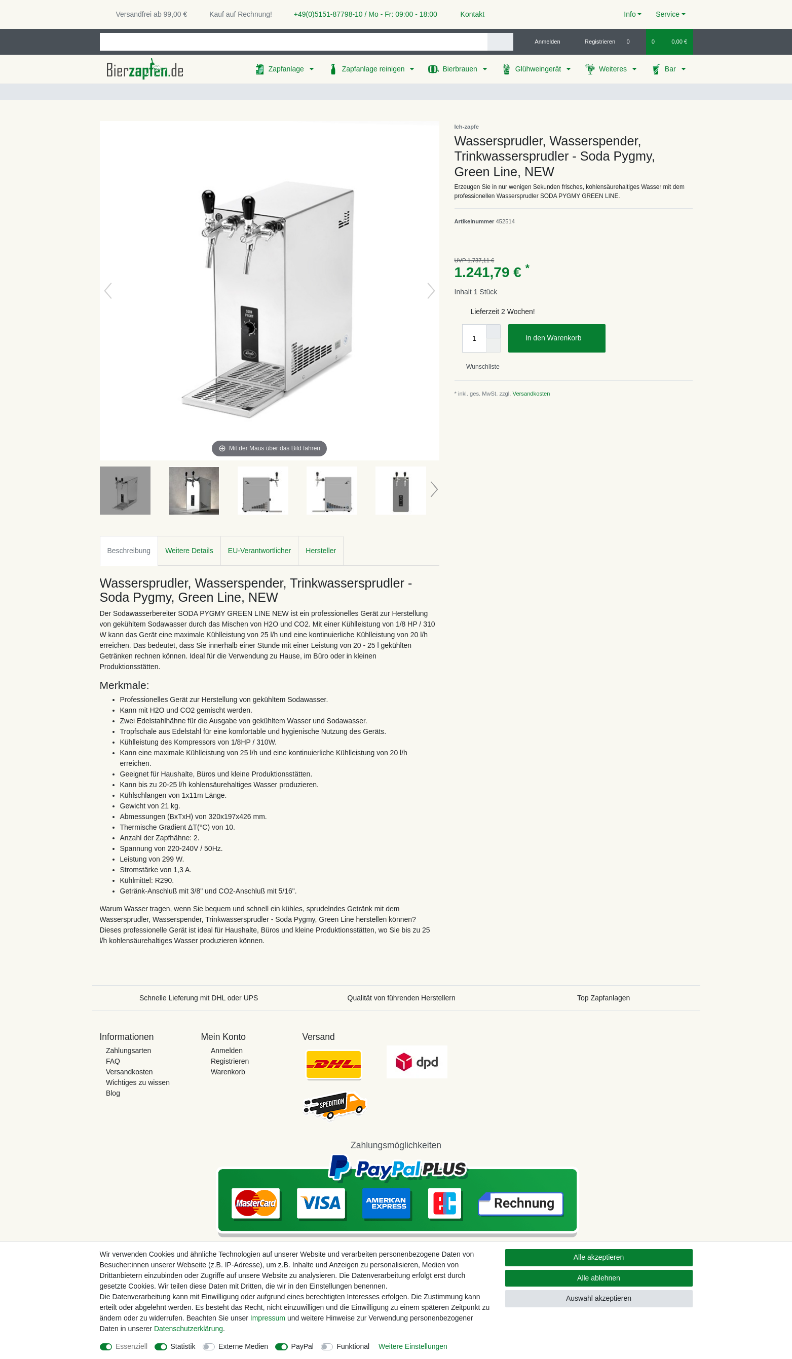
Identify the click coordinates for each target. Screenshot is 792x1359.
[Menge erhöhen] (493, 331)
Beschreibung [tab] (129, 551)
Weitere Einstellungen (413, 1346)
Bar (671, 69)
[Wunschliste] (633, 41)
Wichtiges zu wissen (138, 1082)
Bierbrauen (460, 69)
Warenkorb (228, 1072)
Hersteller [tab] (321, 551)
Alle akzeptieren (599, 1257)
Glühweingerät (539, 69)
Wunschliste (479, 366)
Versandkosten (531, 394)
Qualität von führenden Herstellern (402, 998)
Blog (113, 1093)
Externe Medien (243, 1346)
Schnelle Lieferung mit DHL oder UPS (198, 998)
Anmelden (227, 1050)
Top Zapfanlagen (603, 998)
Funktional (352, 1346)
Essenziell (131, 1346)
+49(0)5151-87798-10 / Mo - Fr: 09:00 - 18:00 (361, 14)
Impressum (267, 1318)
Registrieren (230, 1061)
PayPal (302, 1346)
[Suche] (500, 42)
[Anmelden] (543, 41)
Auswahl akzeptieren (598, 1298)
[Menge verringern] (493, 345)
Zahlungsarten (129, 1050)
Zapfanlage (287, 69)
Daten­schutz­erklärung (188, 1329)
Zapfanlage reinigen (374, 69)
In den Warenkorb (561, 338)
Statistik (183, 1346)
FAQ (113, 1061)
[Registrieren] (594, 41)
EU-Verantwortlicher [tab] (259, 551)
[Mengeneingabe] (474, 338)
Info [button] (629, 14)
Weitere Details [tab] (189, 551)
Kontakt (467, 14)
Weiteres (614, 69)
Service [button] (668, 14)
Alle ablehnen (598, 1278)
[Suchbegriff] (293, 42)
